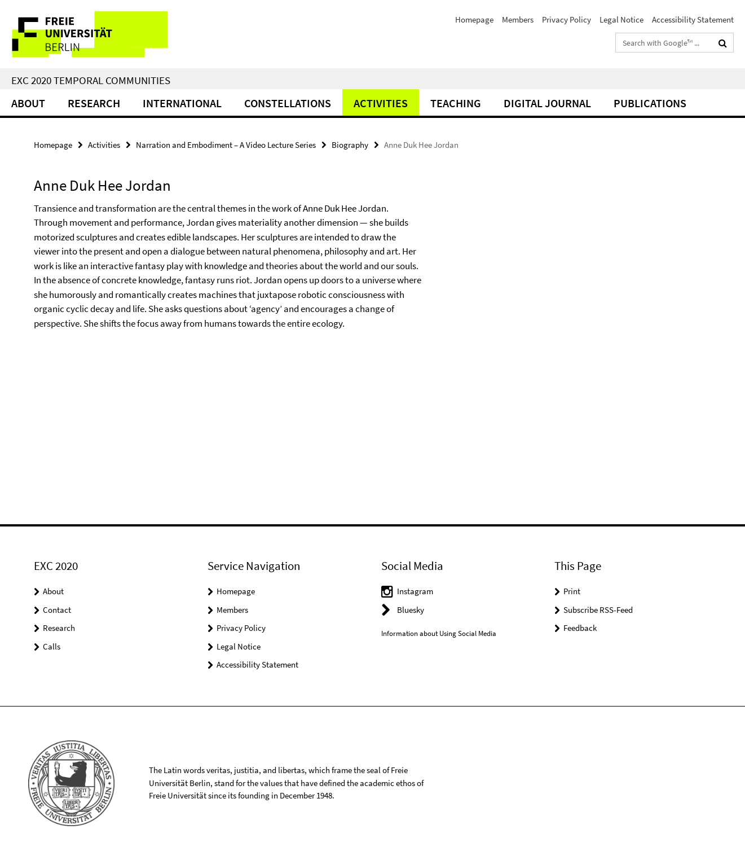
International (182, 103)
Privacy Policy (566, 19)
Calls (51, 646)
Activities (381, 103)
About (28, 103)
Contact (57, 609)
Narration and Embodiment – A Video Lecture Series (226, 144)
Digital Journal (547, 103)
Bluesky (410, 609)
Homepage (474, 19)
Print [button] (571, 591)
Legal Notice (621, 19)
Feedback (580, 627)
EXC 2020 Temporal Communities (90, 80)
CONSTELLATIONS (287, 103)
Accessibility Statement (693, 19)
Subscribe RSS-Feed (598, 609)
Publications (650, 103)
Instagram (415, 591)
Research (94, 103)
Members (518, 19)
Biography (350, 144)
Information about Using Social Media (438, 633)
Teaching (455, 103)
